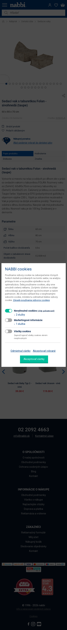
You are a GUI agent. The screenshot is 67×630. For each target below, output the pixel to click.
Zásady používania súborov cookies (31, 300)
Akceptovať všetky (34, 359)
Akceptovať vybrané (44, 350)
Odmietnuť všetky (21, 350)
